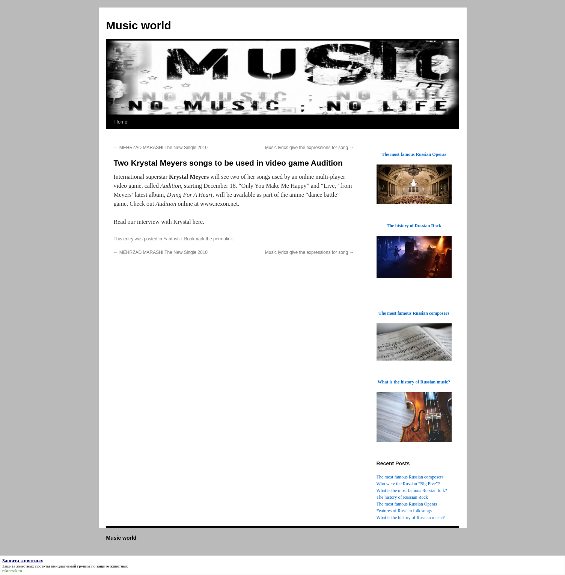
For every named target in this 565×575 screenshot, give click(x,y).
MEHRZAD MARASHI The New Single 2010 (161, 147)
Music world (138, 25)
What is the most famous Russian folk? (412, 490)
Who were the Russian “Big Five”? (408, 483)
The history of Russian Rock (402, 497)
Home (121, 122)
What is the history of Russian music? (411, 517)
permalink (223, 238)
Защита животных (18, 566)
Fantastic (172, 238)
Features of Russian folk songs (404, 510)
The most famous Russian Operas (407, 504)
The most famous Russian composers (410, 477)
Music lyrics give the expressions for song (309, 147)
